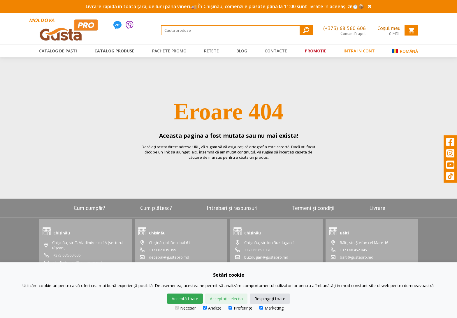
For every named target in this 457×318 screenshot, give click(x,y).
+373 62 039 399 (162, 249)
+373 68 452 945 (353, 249)
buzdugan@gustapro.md (266, 257)
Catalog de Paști (58, 51)
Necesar (185, 308)
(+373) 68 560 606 (344, 28)
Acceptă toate (185, 298)
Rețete (211, 51)
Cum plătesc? (156, 207)
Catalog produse (114, 51)
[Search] (237, 30)
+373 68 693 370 (257, 249)
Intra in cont (359, 51)
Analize (212, 308)
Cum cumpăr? (89, 207)
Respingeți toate (269, 298)
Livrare (377, 207)
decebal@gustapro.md (169, 257)
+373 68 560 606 (66, 255)
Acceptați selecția (226, 298)
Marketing (271, 308)
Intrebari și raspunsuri (232, 207)
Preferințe (240, 308)
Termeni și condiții (313, 207)
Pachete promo (169, 51)
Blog (241, 51)
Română (405, 52)
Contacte (276, 51)
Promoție (315, 51)
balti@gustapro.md (356, 257)
